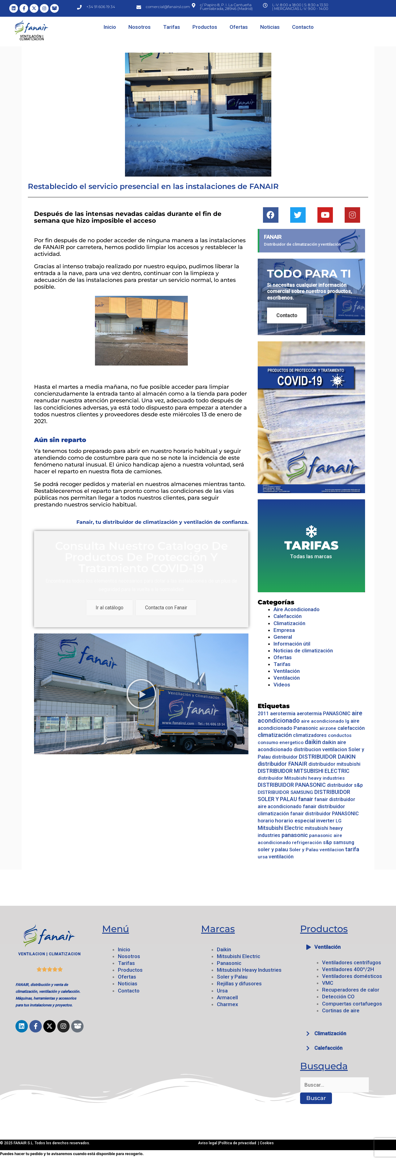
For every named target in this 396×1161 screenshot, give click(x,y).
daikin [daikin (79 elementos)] (313, 742)
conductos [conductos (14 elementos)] (339, 735)
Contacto (303, 27)
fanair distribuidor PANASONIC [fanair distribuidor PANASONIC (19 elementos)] (324, 814)
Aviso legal (208, 1143)
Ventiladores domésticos (352, 976)
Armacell (227, 997)
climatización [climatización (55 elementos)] (275, 735)
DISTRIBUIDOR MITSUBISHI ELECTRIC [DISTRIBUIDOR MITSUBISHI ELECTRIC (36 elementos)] (304, 771)
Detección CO (338, 996)
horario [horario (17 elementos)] (266, 821)
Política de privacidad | (239, 1143)
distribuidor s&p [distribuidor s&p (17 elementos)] (345, 785)
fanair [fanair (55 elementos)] (305, 799)
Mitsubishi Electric (238, 956)
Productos (204, 27)
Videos (281, 684)
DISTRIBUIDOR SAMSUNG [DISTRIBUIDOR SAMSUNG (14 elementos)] (285, 792)
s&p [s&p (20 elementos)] (327, 842)
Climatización (289, 623)
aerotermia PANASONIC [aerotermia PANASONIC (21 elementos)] (324, 713)
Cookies (267, 1143)
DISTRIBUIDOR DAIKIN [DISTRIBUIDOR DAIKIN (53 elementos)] (327, 756)
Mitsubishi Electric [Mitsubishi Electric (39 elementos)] (280, 828)
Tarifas (171, 27)
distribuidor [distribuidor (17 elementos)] (285, 757)
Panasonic (229, 963)
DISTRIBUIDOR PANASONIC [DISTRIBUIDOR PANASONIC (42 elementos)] (292, 785)
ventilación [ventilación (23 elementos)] (281, 857)
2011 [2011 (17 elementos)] (263, 713)
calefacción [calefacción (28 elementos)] (351, 728)
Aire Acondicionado (296, 609)
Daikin (224, 949)
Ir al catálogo (109, 608)
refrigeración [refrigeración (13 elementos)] (307, 842)
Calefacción (287, 616)
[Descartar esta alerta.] (359, 236)
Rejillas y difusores (239, 983)
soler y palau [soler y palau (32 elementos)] (273, 849)
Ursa (222, 991)
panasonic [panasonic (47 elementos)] (295, 835)
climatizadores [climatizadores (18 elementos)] (310, 735)
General (282, 637)
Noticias (270, 27)
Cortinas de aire (340, 1010)
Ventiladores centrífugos (351, 962)
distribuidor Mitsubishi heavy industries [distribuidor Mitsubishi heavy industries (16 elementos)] (301, 778)
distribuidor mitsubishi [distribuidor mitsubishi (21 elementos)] (334, 764)
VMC (327, 983)
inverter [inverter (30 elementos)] (325, 820)
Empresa (284, 630)
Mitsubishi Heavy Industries (249, 970)
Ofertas (239, 27)
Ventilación (286, 671)
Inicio (110, 27)
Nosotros (139, 27)
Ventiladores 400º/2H (348, 969)
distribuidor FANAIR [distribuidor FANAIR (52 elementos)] (282, 763)
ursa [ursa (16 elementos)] (263, 857)
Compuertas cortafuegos (352, 1004)
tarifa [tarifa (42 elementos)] (352, 849)
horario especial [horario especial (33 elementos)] (295, 820)
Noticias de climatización (303, 650)
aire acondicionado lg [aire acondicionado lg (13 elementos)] (325, 721)
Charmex (227, 1004)
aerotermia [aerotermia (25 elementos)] (282, 713)
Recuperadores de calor (350, 990)
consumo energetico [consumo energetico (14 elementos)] (280, 742)
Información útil (291, 644)
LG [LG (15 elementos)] (339, 821)
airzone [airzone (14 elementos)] (327, 728)
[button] (346, 947)
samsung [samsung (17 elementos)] (343, 842)
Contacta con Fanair (166, 608)
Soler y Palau (232, 977)
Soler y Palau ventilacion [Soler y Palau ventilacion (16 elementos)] (316, 849)
